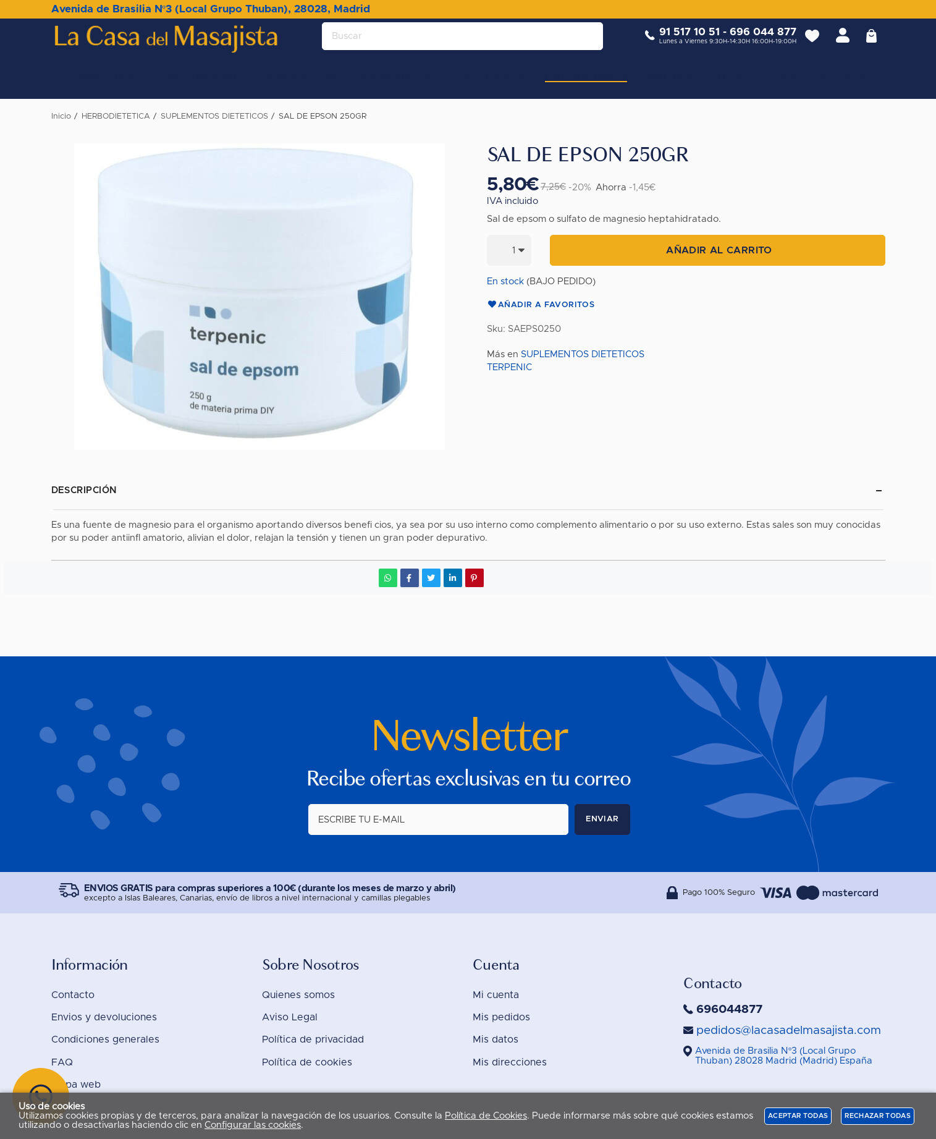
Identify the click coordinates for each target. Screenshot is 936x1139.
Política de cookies (307, 1062)
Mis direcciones (510, 1062)
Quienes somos (298, 995)
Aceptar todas (798, 1115)
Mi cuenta (496, 995)
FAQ (62, 1062)
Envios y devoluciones (104, 1017)
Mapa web (76, 1085)
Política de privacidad (313, 1039)
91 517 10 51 (681, 41)
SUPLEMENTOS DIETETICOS (582, 354)
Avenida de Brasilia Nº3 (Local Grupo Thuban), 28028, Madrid (210, 9)
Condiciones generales (105, 1039)
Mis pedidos (501, 1017)
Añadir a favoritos (541, 305)
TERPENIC (509, 367)
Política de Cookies (486, 1115)
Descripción (84, 490)
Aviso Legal (290, 1017)
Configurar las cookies (252, 1125)
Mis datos (495, 1039)
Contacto (73, 995)
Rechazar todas (878, 1115)
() (783, 1055)
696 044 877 (754, 41)
